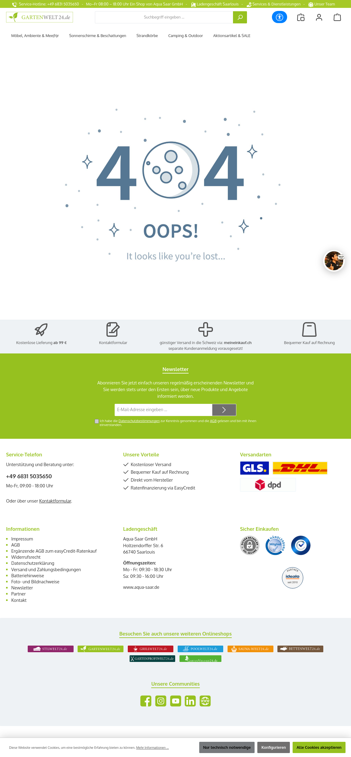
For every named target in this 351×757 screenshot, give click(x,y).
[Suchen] (240, 17)
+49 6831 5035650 (29, 476)
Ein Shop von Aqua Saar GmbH (156, 4)
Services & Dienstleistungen (274, 4)
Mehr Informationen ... (152, 747)
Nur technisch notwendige (227, 747)
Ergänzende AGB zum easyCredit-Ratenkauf (54, 551)
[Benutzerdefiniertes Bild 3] (301, 545)
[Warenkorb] (337, 17)
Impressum (22, 538)
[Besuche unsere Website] (205, 701)
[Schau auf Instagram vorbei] (161, 701)
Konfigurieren (273, 747)
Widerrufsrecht (25, 557)
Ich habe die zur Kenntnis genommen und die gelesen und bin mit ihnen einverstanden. (178, 423)
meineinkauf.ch (238, 342)
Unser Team (322, 4)
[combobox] (164, 17)
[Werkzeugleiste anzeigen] (279, 17)
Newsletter (22, 587)
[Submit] (224, 410)
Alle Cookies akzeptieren (319, 747)
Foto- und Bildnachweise (35, 581)
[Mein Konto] (319, 17)
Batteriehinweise (27, 575)
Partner (18, 593)
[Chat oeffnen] (334, 261)
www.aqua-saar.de (141, 587)
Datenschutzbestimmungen (139, 421)
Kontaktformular (113, 342)
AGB (213, 421)
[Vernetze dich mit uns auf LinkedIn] (190, 701)
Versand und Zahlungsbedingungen (46, 569)
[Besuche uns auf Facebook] (146, 701)
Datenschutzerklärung (32, 563)
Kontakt (18, 600)
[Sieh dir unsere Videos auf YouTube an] (175, 701)
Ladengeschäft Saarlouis (215, 4)
